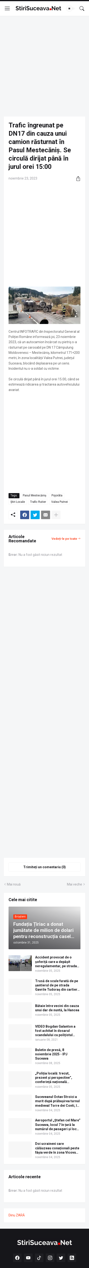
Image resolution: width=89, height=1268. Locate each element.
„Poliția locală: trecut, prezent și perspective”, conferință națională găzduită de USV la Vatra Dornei (54, 1077)
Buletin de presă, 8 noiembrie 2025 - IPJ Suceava (51, 1054)
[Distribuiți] (76, 179)
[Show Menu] (7, 8)
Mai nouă (14, 884)
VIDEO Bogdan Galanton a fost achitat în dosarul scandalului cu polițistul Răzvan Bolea (55, 1031)
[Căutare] (82, 8)
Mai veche (74, 884)
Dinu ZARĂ (17, 1215)
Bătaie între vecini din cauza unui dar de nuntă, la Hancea (57, 1008)
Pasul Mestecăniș (34, 495)
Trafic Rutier (38, 502)
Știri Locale (17, 502)
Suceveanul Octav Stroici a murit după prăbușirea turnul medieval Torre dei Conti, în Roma (57, 1101)
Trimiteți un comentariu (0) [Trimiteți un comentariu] (44, 867)
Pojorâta (57, 495)
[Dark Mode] (71, 8)
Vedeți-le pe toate (64, 538)
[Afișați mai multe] (56, 515)
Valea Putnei (59, 502)
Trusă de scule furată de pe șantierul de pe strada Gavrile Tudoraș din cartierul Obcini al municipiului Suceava (57, 985)
